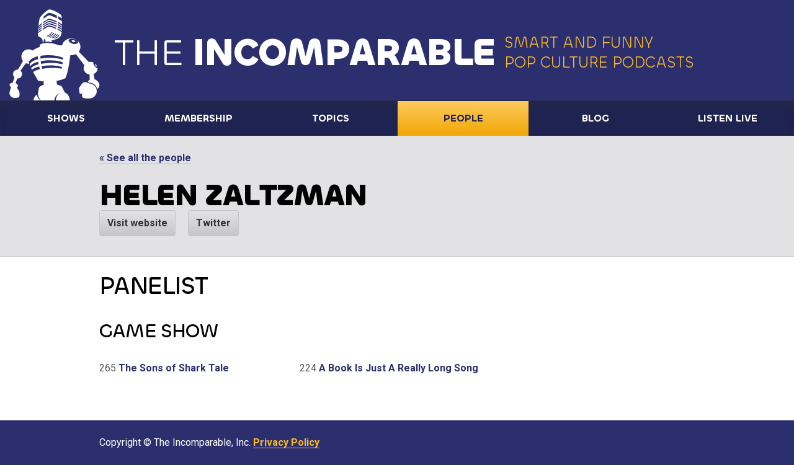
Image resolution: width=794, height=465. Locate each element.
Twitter (213, 223)
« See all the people (145, 158)
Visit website (137, 223)
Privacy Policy (286, 442)
